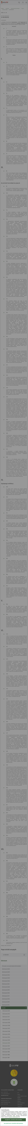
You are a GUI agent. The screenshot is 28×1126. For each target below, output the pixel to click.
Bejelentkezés (22, 2)
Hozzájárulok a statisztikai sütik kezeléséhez (13, 1119)
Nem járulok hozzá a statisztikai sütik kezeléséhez (13, 1123)
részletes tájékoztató (13, 1116)
